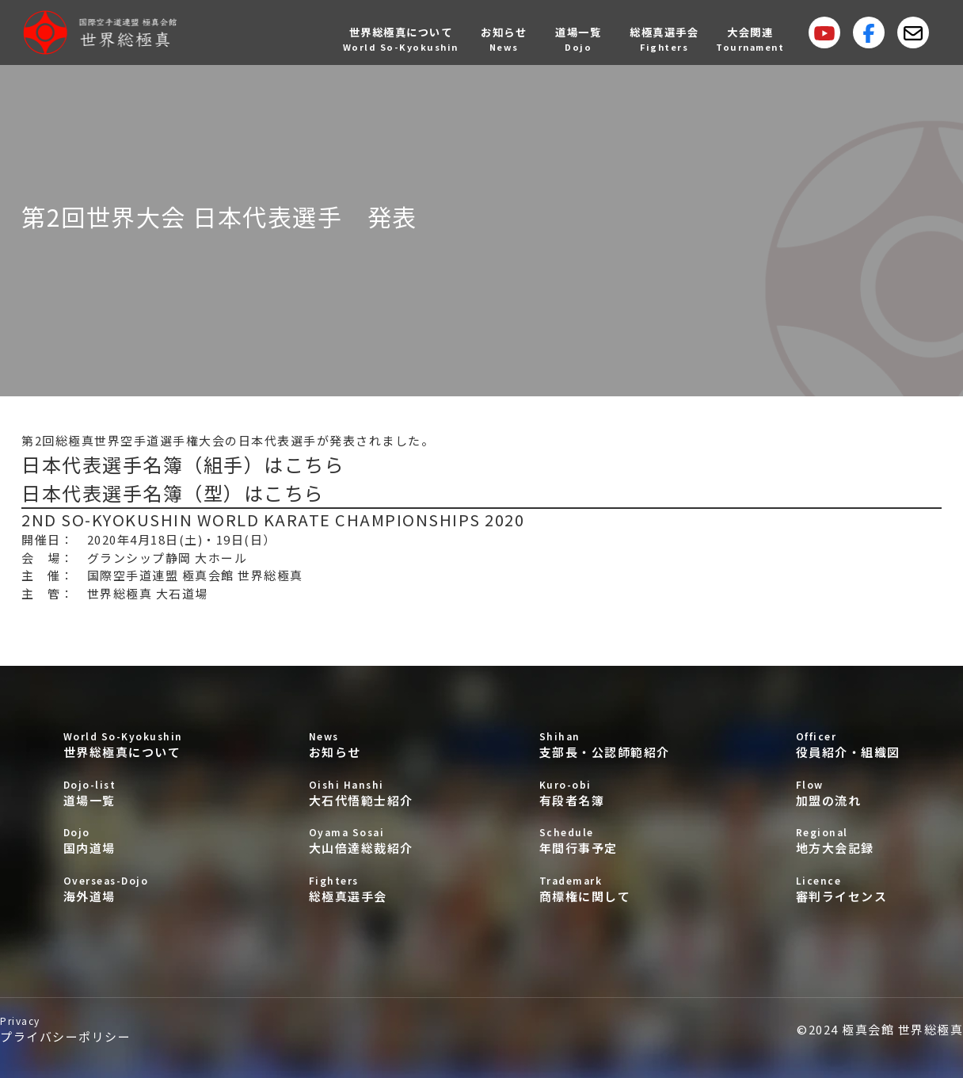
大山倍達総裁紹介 (361, 840)
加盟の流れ (848, 793)
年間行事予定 (604, 840)
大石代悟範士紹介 (361, 793)
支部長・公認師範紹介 (604, 744)
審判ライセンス (848, 888)
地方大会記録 (848, 840)
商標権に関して (604, 888)
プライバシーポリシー (65, 1029)
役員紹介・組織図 (848, 744)
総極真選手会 (361, 888)
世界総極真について (123, 744)
